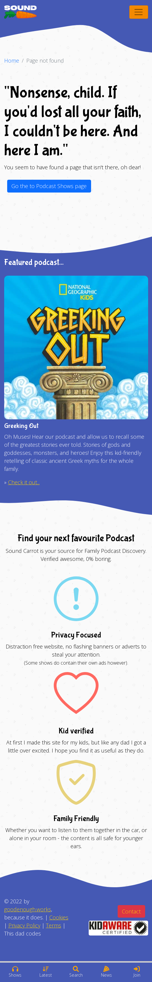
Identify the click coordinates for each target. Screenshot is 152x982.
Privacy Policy (24, 925)
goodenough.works (27, 909)
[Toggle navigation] (138, 12)
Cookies (58, 917)
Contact (131, 911)
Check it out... (24, 482)
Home (11, 60)
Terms (53, 925)
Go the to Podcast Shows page (49, 186)
